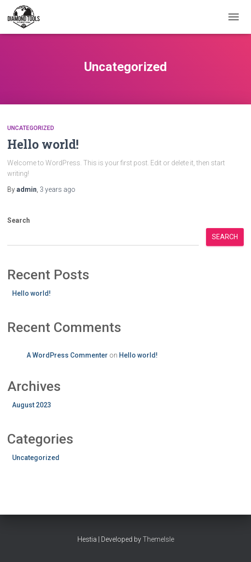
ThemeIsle (158, 539)
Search (18, 220)
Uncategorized (30, 128)
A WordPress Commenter (67, 355)
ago (57, 189)
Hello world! (43, 144)
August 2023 (31, 405)
